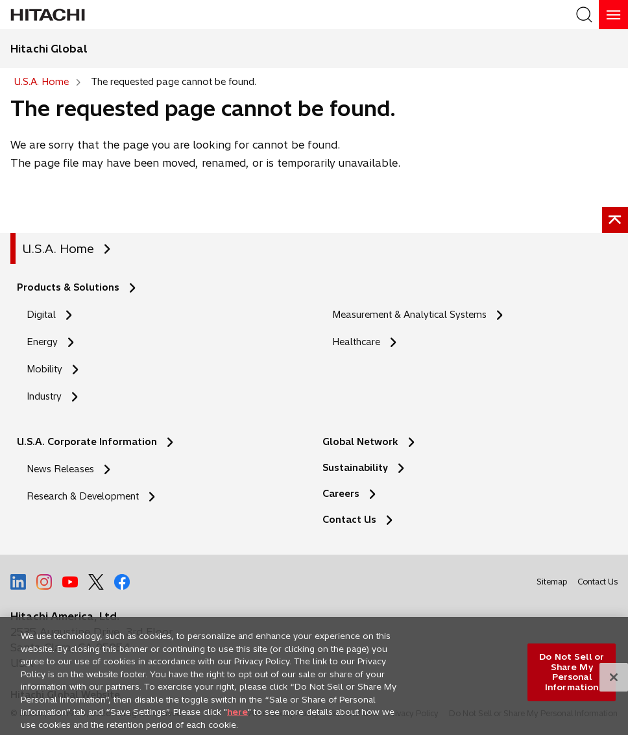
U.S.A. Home (58, 249)
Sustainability (355, 468)
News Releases (60, 469)
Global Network (360, 442)
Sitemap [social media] (552, 581)
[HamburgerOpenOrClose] (613, 14)
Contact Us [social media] (597, 583)
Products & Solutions (68, 287)
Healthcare (356, 342)
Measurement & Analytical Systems (409, 314)
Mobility (44, 369)
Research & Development (83, 496)
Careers (340, 494)
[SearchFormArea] (584, 14)
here (237, 717)
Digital (41, 314)
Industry (44, 396)
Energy (42, 342)
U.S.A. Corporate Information (87, 442)
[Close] (613, 682)
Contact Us (349, 519)
